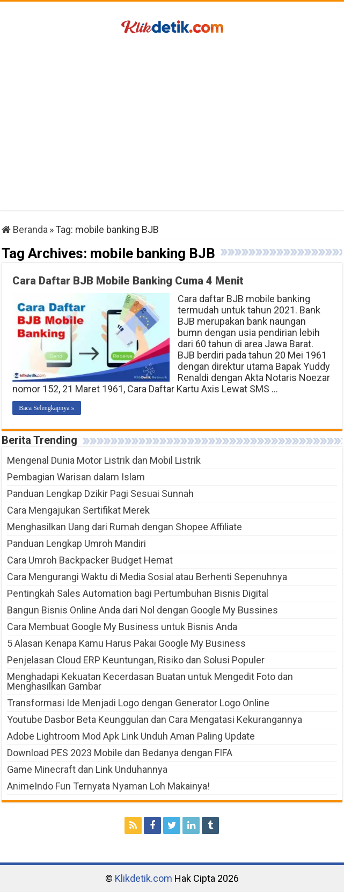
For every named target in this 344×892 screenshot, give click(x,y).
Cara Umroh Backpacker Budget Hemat (90, 560)
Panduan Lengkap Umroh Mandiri (76, 543)
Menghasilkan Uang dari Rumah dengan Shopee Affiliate (124, 526)
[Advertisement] (172, 124)
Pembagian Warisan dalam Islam (76, 476)
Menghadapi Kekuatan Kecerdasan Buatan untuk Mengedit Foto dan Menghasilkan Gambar (150, 681)
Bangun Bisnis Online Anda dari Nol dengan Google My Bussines (142, 610)
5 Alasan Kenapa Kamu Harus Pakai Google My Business (126, 643)
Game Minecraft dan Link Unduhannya (87, 769)
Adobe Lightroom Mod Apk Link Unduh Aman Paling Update (131, 736)
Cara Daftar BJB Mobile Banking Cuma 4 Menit (128, 280)
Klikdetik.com (143, 878)
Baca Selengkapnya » (46, 408)
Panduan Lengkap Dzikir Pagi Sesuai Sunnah (100, 493)
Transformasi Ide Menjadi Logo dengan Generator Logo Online (138, 702)
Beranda (25, 229)
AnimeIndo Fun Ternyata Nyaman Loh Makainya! (108, 786)
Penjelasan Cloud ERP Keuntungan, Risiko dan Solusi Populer (136, 660)
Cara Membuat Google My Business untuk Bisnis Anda (122, 626)
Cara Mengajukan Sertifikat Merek (78, 510)
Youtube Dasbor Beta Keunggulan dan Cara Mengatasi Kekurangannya (154, 719)
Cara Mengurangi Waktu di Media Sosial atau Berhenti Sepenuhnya (147, 576)
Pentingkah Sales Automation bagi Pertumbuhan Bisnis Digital (137, 593)
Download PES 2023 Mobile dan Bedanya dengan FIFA (119, 752)
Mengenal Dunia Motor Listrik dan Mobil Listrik (104, 460)
